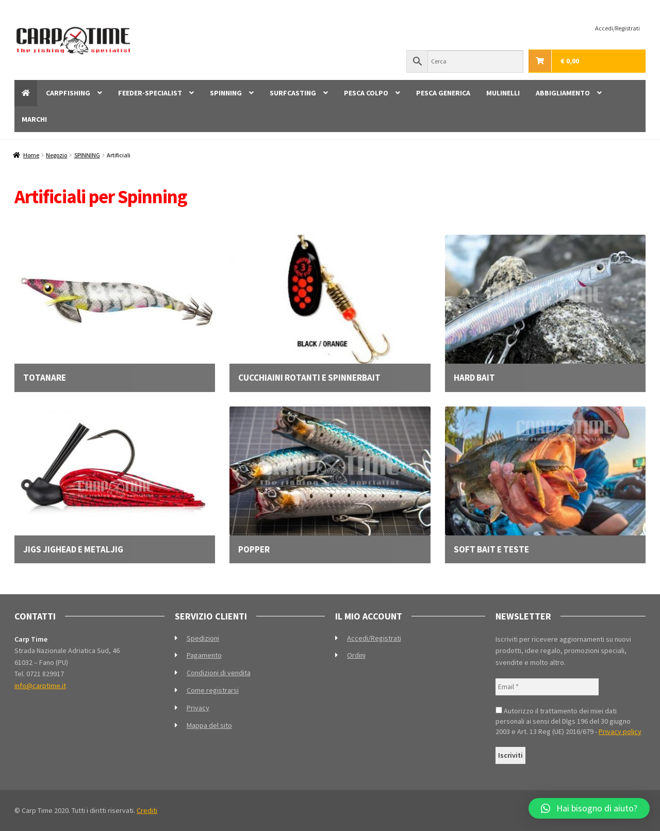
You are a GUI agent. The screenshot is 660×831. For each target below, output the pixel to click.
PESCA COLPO (366, 92)
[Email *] (547, 686)
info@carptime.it (40, 685)
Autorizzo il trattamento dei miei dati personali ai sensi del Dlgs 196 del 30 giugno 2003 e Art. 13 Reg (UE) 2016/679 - (568, 721)
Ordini (356, 655)
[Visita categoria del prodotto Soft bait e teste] (545, 480)
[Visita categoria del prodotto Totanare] (114, 309)
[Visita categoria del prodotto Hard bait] (545, 309)
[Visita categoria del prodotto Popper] (329, 480)
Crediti (147, 810)
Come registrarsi (213, 690)
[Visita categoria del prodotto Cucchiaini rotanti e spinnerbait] (329, 309)
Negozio (56, 155)
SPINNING (226, 92)
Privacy (198, 707)
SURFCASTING (293, 92)
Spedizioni (203, 638)
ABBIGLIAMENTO (563, 92)
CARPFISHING (68, 92)
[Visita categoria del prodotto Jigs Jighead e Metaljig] (114, 480)
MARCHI (34, 119)
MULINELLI (503, 92)
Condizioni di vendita (219, 672)
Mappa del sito (209, 725)
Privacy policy (620, 731)
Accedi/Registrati (617, 28)
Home (31, 155)
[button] (589, 808)
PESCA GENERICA (443, 92)
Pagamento (204, 655)
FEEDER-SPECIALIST (150, 92)
